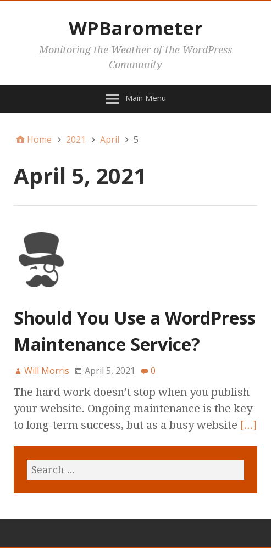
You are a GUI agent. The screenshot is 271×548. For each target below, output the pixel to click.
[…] (248, 425)
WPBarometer (136, 28)
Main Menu (145, 97)
